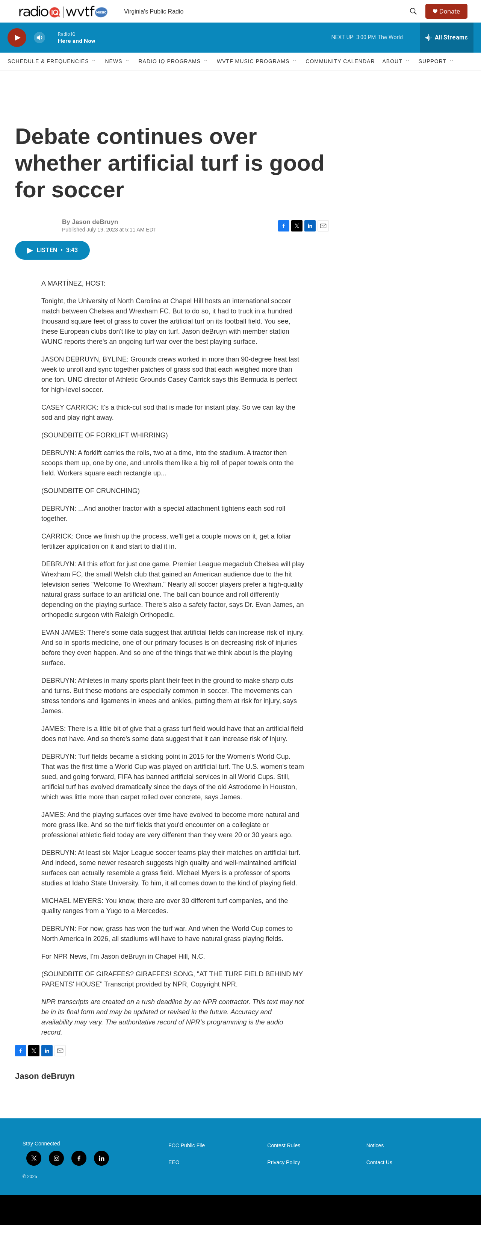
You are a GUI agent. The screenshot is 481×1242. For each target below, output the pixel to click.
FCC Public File (186, 1162)
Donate (454, 20)
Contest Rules (283, 1162)
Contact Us (379, 1179)
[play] (17, 54)
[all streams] (446, 54)
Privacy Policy (283, 1179)
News (113, 78)
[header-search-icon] (417, 20)
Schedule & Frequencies (48, 78)
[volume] (39, 54)
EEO (174, 1179)
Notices (375, 1162)
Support (432, 78)
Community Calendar (340, 78)
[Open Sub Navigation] (94, 78)
